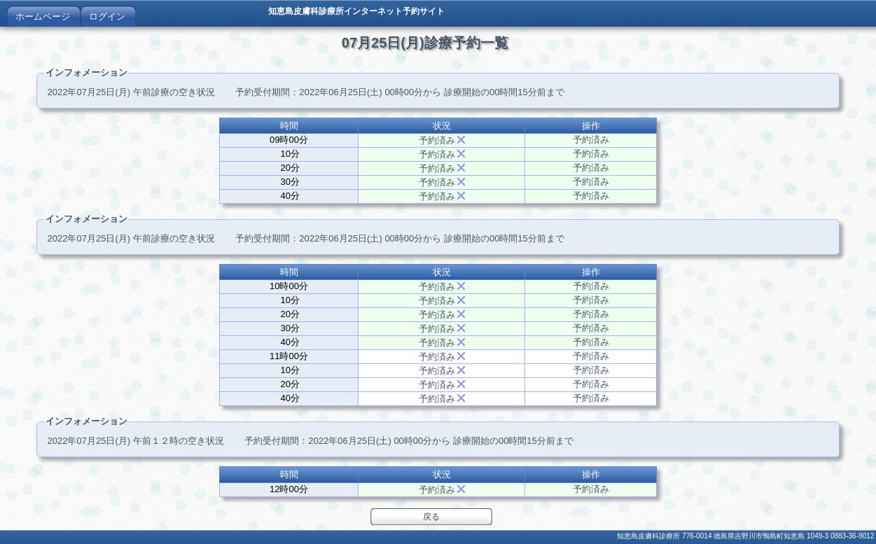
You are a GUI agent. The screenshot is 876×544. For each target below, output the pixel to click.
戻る (431, 517)
